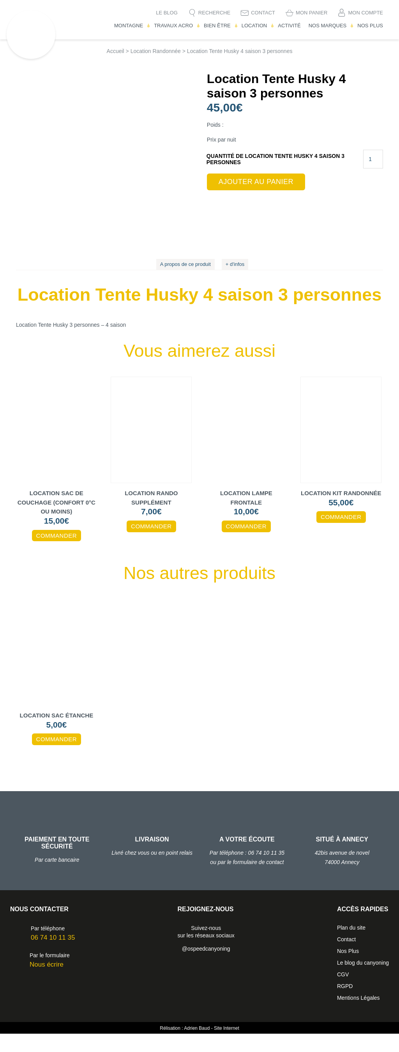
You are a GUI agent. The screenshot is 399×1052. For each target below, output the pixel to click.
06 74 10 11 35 (53, 956)
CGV (343, 993)
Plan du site (351, 946)
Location (254, 25)
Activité (289, 25)
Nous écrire (47, 983)
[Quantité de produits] (373, 159)
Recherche (214, 13)
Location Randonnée (156, 51)
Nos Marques (328, 25)
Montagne (128, 25)
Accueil (115, 51)
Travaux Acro (173, 25)
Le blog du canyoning (363, 981)
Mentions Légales (358, 1016)
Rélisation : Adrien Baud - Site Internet (199, 1046)
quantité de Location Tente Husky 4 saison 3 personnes (275, 159)
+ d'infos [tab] (235, 283)
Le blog (167, 13)
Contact (263, 13)
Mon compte (365, 13)
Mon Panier (311, 13)
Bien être (217, 25)
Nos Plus (370, 25)
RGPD (345, 1004)
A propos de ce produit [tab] (185, 283)
